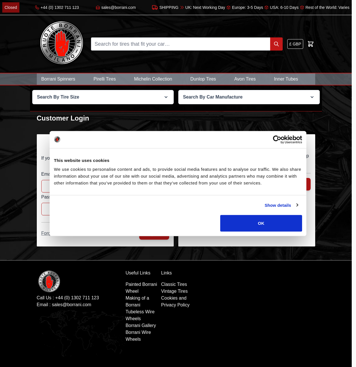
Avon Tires (245, 79)
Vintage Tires (174, 291)
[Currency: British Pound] (295, 44)
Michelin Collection (153, 79)
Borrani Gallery (141, 325)
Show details (278, 204)
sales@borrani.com (71, 304)
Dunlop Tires (203, 79)
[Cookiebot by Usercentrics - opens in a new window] (277, 139)
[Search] (276, 44)
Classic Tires (174, 284)
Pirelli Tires (105, 79)
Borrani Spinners (58, 79)
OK (261, 223)
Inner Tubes (286, 79)
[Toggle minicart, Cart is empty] (310, 44)
